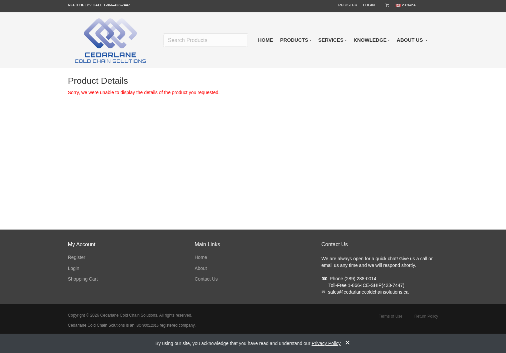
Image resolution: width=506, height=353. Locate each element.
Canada (409, 5)
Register (347, 5)
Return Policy (426, 316)
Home (201, 257)
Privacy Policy (326, 343)
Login (369, 5)
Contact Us (206, 279)
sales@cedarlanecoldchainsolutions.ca (365, 292)
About (201, 268)
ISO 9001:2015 (146, 325)
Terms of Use (391, 316)
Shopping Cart (83, 279)
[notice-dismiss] (348, 343)
